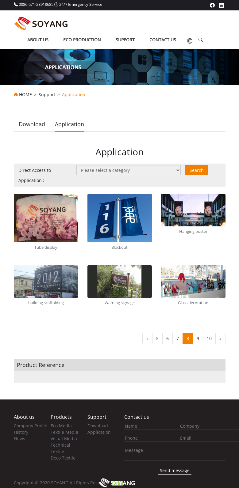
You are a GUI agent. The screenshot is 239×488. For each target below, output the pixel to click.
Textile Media (64, 432)
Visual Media (64, 438)
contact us (162, 40)
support (125, 40)
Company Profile (30, 426)
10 (209, 338)
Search (197, 170)
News (19, 438)
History (21, 432)
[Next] (220, 338)
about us (37, 40)
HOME (25, 95)
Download (32, 124)
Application (69, 124)
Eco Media (61, 426)
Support (47, 95)
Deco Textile (63, 458)
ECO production (82, 40)
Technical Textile (60, 448)
